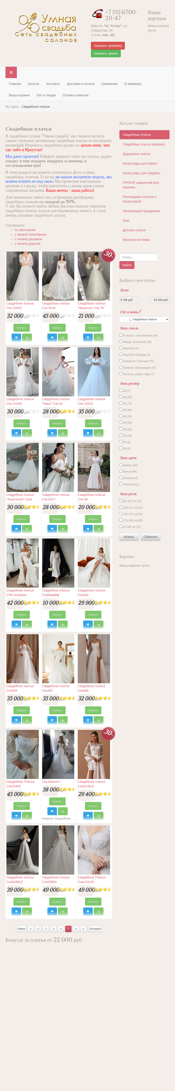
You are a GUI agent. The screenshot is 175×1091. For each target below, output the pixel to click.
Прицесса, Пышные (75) (136, 361)
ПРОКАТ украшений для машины (141, 185)
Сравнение (109, 84)
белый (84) (128, 471)
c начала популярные (30, 234)
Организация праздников (141, 211)
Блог (126, 220)
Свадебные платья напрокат (144, 144)
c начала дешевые (28, 239)
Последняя (95, 929)
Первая (21, 929)
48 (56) (125, 422)
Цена (124, 289)
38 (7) (124, 390)
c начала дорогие (27, 243)
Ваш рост (128, 493)
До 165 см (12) (130, 501)
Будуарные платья (136, 154)
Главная (15, 84)
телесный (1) (129, 484)
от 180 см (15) (130, 526)
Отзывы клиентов (75, 95)
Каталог (33, 84)
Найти (126, 265)
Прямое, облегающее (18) (137, 367)
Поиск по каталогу (119, 253)
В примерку (133, 84)
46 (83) (125, 416)
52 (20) (125, 435)
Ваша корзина (19, 95)
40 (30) (125, 397)
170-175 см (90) (131, 514)
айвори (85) (128, 465)
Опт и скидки (46, 95)
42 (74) (125, 403)
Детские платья (134, 230)
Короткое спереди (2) (134, 354)
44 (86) (125, 410)
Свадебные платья (137, 135)
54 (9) (124, 442)
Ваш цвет (128, 457)
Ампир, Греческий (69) (135, 342)
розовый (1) (128, 478)
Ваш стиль (129, 328)
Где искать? (130, 311)
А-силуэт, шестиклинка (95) (138, 335)
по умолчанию (25, 230)
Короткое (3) (129, 348)
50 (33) (125, 429)
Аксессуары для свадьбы (141, 173)
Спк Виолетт (51, 781)
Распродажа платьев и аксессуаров (139, 199)
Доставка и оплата (81, 84)
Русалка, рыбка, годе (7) (136, 374)
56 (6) (124, 448)
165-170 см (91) (131, 507)
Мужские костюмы (136, 240)
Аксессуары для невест (140, 163)
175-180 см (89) (131, 520)
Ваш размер (129, 383)
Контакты (53, 84)
